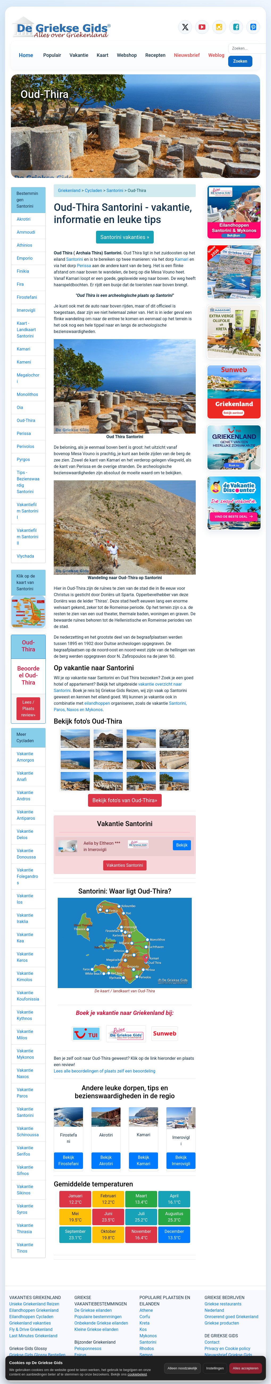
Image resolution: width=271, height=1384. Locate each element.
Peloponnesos (87, 1348)
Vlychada (25, 556)
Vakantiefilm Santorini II (27, 537)
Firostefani (27, 297)
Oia (20, 407)
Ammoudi (26, 232)
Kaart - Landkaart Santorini (26, 330)
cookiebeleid (137, 1374)
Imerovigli (26, 310)
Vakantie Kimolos (25, 976)
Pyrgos (23, 459)
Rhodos (147, 1348)
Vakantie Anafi (25, 776)
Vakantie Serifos (25, 1151)
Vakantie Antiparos (26, 815)
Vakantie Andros (25, 795)
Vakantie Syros (25, 1209)
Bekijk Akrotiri (106, 1160)
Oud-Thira (26, 420)
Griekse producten (222, 1323)
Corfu (145, 1316)
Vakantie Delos (25, 834)
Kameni (24, 362)
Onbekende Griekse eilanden (101, 1323)
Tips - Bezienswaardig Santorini (28, 482)
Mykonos (148, 1335)
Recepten (155, 55)
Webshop (127, 55)
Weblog (216, 55)
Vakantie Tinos (25, 1248)
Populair (52, 55)
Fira (20, 284)
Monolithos (27, 394)
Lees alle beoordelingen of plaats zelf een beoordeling (104, 1071)
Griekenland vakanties (30, 1323)
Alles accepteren (245, 1368)
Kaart (103, 55)
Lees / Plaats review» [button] (28, 708)
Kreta (145, 1323)
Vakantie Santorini (25, 1112)
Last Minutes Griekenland (33, 1335)
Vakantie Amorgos (25, 757)
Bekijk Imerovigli (181, 1160)
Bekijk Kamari (143, 1160)
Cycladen (93, 190)
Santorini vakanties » (125, 237)
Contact (212, 1342)
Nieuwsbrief (187, 55)
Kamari (182, 259)
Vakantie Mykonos (25, 1054)
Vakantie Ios (25, 899)
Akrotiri (23, 219)
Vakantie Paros (25, 1093)
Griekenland (69, 190)
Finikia (23, 271)
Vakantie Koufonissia (28, 996)
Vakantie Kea (25, 937)
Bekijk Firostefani (69, 1160)
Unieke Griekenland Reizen (34, 1303)
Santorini (114, 190)
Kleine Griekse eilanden (96, 1329)
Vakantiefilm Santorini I (27, 511)
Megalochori (28, 378)
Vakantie (79, 55)
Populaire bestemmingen (98, 1316)
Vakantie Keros (25, 957)
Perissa (84, 265)
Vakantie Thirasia (25, 1228)
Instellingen (215, 1368)
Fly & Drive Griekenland (31, 1329)
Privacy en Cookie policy (227, 1348)
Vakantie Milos (25, 1034)
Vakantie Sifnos (25, 1170)
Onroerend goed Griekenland (231, 1316)
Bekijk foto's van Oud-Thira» (125, 800)
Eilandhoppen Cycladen (31, 1316)
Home (26, 55)
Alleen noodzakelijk (182, 1368)
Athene (146, 1310)
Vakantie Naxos (25, 1073)
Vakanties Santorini (125, 865)
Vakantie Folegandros (27, 876)
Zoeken (240, 61)
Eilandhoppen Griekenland (34, 1310)
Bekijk (181, 845)
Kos (143, 1329)
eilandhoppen (97, 703)
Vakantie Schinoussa (28, 1131)
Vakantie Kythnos (25, 1015)
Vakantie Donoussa (26, 854)
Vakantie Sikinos (25, 1189)
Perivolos (25, 446)
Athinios (24, 245)
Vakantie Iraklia (25, 918)
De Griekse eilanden (93, 1310)
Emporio (25, 258)
